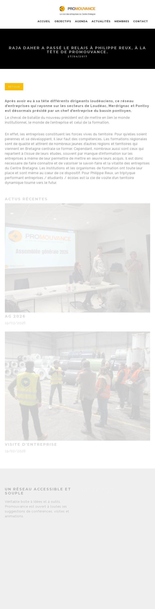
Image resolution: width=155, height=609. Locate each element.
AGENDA (81, 21)
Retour (14, 86)
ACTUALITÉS (101, 21)
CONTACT (140, 21)
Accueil (44, 21)
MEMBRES (121, 21)
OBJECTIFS (62, 21)
